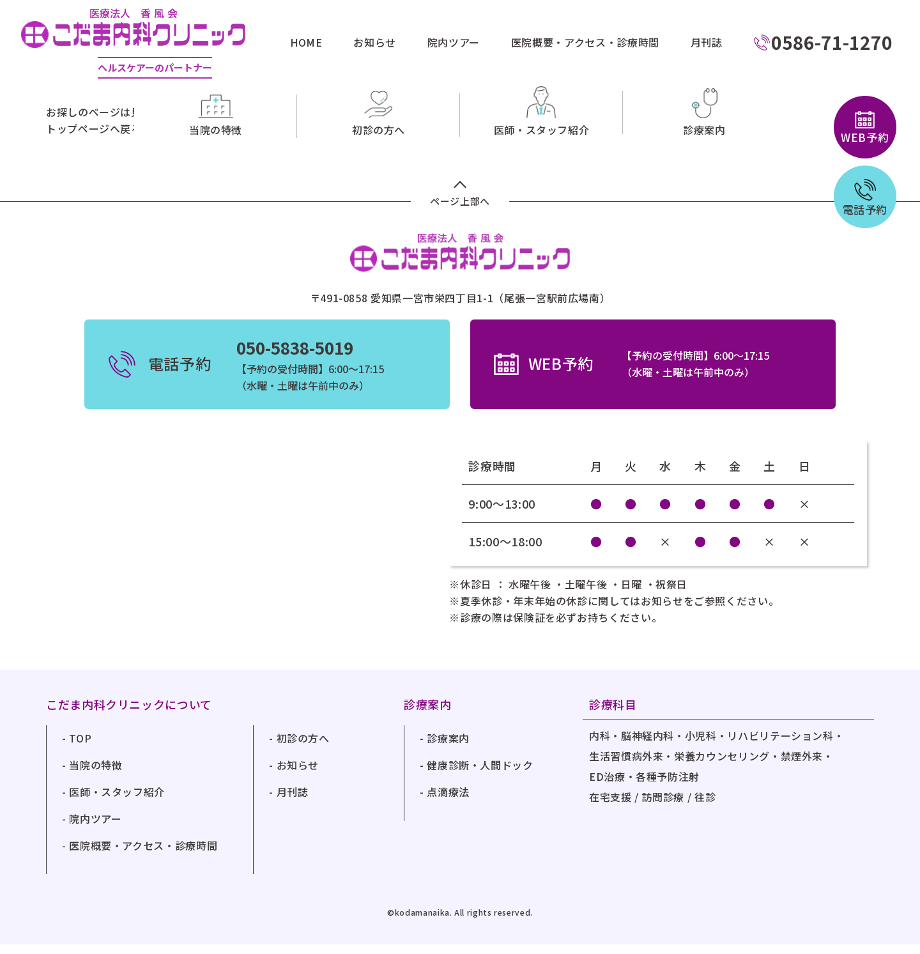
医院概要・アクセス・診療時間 (585, 42)
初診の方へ (303, 747)
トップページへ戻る (94, 128)
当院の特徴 (95, 774)
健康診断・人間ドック (480, 774)
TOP (80, 747)
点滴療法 (448, 801)
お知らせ (374, 42)
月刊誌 (707, 42)
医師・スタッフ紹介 (117, 801)
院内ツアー (453, 42)
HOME (306, 42)
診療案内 (448, 747)
